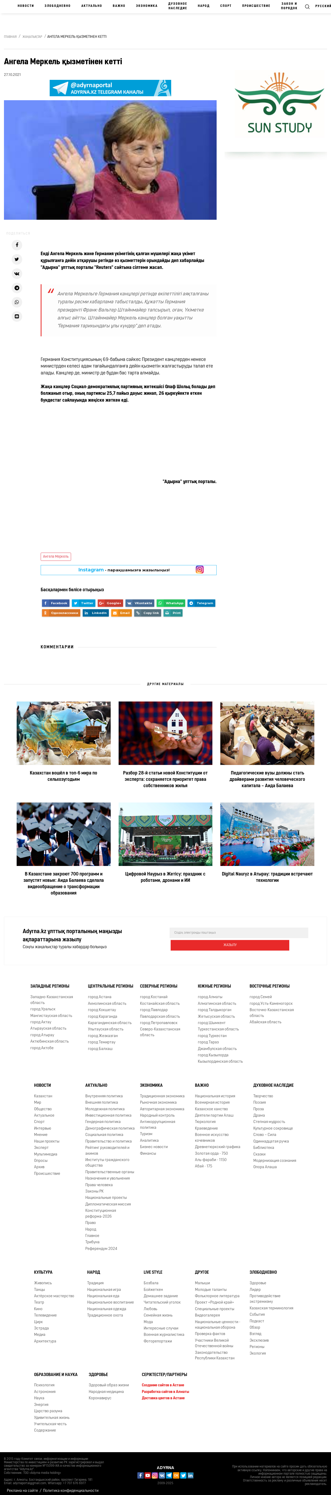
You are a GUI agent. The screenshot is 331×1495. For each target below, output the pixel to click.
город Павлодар (154, 1006)
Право (90, 1219)
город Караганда (102, 1013)
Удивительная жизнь (51, 1414)
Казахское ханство (211, 1105)
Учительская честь (50, 1420)
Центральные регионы (110, 982)
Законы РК (94, 1187)
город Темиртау (101, 1038)
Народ (204, 6)
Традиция (95, 1279)
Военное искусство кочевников (212, 1133)
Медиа (39, 1331)
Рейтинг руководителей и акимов (107, 1146)
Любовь (150, 1305)
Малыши (202, 1279)
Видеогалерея (207, 1311)
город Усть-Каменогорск (271, 1000)
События (257, 1311)
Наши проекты (46, 1137)
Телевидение (45, 1311)
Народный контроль (157, 1111)
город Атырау (42, 1031)
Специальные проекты (214, 1305)
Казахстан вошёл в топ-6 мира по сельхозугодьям (63, 776)
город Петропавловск (159, 1019)
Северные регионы (158, 982)
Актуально (91, 6)
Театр (39, 1298)
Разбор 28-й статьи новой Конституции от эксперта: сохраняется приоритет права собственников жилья (165, 779)
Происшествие (256, 6)
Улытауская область (105, 1025)
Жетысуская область (216, 1013)
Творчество (263, 1092)
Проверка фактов (210, 1330)
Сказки (259, 1150)
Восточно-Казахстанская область (272, 1009)
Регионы (257, 1343)
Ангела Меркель (56, 557)
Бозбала (151, 1279)
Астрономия (44, 1388)
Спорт (226, 6)
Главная (10, 37)
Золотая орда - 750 (211, 1150)
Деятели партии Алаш (214, 1111)
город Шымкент (212, 1019)
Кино (38, 1305)
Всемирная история (212, 1098)
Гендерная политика (103, 1118)
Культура (43, 1268)
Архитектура (45, 1337)
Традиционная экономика (162, 1092)
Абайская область (265, 1018)
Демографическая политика (110, 1124)
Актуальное (44, 1111)
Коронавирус (100, 1394)
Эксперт (41, 1144)
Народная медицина (106, 1388)
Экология (258, 1349)
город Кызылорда (213, 1051)
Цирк (38, 1318)
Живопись (43, 1279)
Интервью (42, 1124)
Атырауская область (48, 1024)
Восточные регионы (270, 982)
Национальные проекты (106, 1194)
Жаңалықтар (32, 37)
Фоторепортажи (158, 1337)
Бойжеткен (153, 1286)
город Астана (99, 993)
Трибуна (92, 1238)
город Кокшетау (102, 1006)
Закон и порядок (289, 6)
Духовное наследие (177, 6)
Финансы (148, 1150)
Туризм (146, 1130)
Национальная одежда (106, 1305)
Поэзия (259, 1098)
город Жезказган (103, 1032)
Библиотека (263, 1144)
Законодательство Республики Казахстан (215, 1351)
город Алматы (210, 993)
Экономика (147, 6)
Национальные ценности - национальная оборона (217, 1321)
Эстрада (41, 1324)
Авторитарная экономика (162, 1105)
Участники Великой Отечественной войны (214, 1339)
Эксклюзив (259, 1336)
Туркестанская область (218, 1025)
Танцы (39, 1286)
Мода (148, 1318)
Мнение (41, 1131)
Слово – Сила (264, 1131)
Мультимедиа (45, 1150)
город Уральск (42, 1005)
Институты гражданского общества (107, 1158)
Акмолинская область (107, 1000)
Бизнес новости (154, 1143)
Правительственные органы (109, 1168)
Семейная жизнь (158, 1311)
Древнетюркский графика (217, 1143)
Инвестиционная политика (108, 1111)
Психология (44, 1381)
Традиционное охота (105, 1311)
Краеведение (206, 1124)
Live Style (153, 1268)
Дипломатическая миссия (108, 1200)
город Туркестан (212, 1032)
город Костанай (153, 993)
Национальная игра (104, 1286)
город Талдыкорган (214, 1006)
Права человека (99, 1181)
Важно (119, 6)
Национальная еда (103, 1292)
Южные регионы (214, 982)
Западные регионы (49, 982)
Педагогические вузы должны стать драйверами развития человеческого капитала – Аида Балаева (267, 779)
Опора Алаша (265, 1163)
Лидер (255, 1286)
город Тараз (208, 1038)
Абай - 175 (203, 1162)
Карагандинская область (110, 1019)
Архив (39, 1163)
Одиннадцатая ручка (271, 1137)
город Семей (261, 993)
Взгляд (255, 1330)
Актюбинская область (49, 1037)
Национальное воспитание (110, 1298)
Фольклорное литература (217, 1292)
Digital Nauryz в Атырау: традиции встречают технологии (267, 877)
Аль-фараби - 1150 (211, 1156)
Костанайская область (160, 1000)
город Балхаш (100, 1045)
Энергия (41, 1401)
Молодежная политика (105, 1105)
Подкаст (257, 1317)
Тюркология (205, 1118)
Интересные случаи (161, 1324)
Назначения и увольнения (107, 1174)
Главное (92, 1232)
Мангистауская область (51, 1012)
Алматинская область (217, 1000)
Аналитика (149, 1137)
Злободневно (58, 6)
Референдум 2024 (101, 1245)
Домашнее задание (161, 1292)
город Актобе (42, 1044)
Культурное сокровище (273, 1124)
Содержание (45, 1426)
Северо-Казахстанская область (160, 1028)
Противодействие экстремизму (265, 1295)
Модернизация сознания (274, 1157)
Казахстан (43, 1092)
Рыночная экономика (158, 1098)
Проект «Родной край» (214, 1298)
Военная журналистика (164, 1331)
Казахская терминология (271, 1304)
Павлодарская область (160, 1013)
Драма (259, 1111)
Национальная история (215, 1092)
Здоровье (258, 1279)
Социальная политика (104, 1131)
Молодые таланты (211, 1286)
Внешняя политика (101, 1098)
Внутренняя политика (104, 1092)
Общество (43, 1105)
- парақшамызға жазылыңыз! (124, 570)
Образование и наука (56, 1371)
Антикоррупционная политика (157, 1120)
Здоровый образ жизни (109, 1381)
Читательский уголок (162, 1298)
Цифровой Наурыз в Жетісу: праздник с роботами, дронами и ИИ (165, 877)
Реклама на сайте (22, 1487)
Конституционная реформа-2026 (100, 1209)
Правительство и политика (108, 1137)
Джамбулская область (217, 1045)
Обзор (255, 1324)
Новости (26, 6)
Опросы (41, 1157)
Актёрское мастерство (54, 1292)
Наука (39, 1394)
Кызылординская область (220, 1058)
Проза (258, 1105)
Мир (37, 1098)
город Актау (40, 1018)
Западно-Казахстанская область (51, 996)
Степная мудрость (269, 1118)
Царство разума (48, 1407)
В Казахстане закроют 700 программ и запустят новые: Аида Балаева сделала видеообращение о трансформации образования (64, 884)
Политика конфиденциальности (71, 1487)
